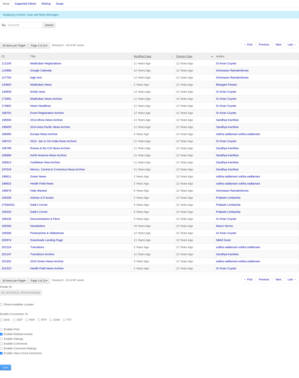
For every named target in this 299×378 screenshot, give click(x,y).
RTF (42, 319)
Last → (292, 44)
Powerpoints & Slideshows (47, 233)
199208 (6, 197)
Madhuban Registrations (45, 63)
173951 (6, 98)
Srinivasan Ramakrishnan (232, 70)
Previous (264, 44)
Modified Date (142, 56)
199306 (6, 233)
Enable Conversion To (14, 314)
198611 (6, 176)
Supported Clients (25, 3)
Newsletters (37, 225)
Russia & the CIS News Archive (50, 148)
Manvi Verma (224, 225)
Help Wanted (38, 190)
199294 (6, 225)
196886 (6, 155)
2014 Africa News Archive (46, 119)
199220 (6, 211)
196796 (6, 148)
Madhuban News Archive (46, 98)
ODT (18, 319)
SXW (54, 319)
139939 (6, 91)
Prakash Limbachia (228, 197)
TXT (67, 319)
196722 (6, 141)
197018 (6, 169)
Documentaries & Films (45, 218)
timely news (37, 91)
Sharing (46, 3)
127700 (6, 77)
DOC (5, 319)
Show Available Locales (17, 304)
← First (248, 44)
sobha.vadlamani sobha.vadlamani (238, 134)
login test (36, 77)
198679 (6, 190)
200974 (6, 240)
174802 (6, 105)
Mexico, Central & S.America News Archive (57, 169)
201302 (6, 261)
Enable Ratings (11, 338)
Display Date (184, 56)
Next (278, 44)
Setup (6, 3)
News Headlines (40, 105)
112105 (6, 63)
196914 (6, 162)
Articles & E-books (42, 197)
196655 (6, 127)
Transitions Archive (42, 254)
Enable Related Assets (16, 334)
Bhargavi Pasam (226, 84)
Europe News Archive (44, 134)
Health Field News (42, 183)
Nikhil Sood (223, 240)
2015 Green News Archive (46, 261)
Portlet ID (6, 286)
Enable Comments (13, 343)
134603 (6, 84)
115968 (6, 70)
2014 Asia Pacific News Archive (50, 127)
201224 (6, 247)
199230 (6, 218)
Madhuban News (41, 84)
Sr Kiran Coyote (226, 63)
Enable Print (9, 329)
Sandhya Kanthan (227, 119)
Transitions (37, 247)
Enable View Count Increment (21, 353)
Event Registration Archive (47, 112)
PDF (30, 319)
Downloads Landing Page (46, 240)
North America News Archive (48, 155)
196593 (6, 119)
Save (5, 367)
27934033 (8, 204)
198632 (6, 183)
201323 (6, 268)
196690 (6, 134)
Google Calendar (41, 70)
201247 (6, 254)
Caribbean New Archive (45, 162)
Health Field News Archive (47, 268)
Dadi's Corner (39, 204)
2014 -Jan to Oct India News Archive (53, 141)
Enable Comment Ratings (18, 348)
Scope (59, 3)
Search (49, 25)
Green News (38, 176)
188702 (6, 112)
